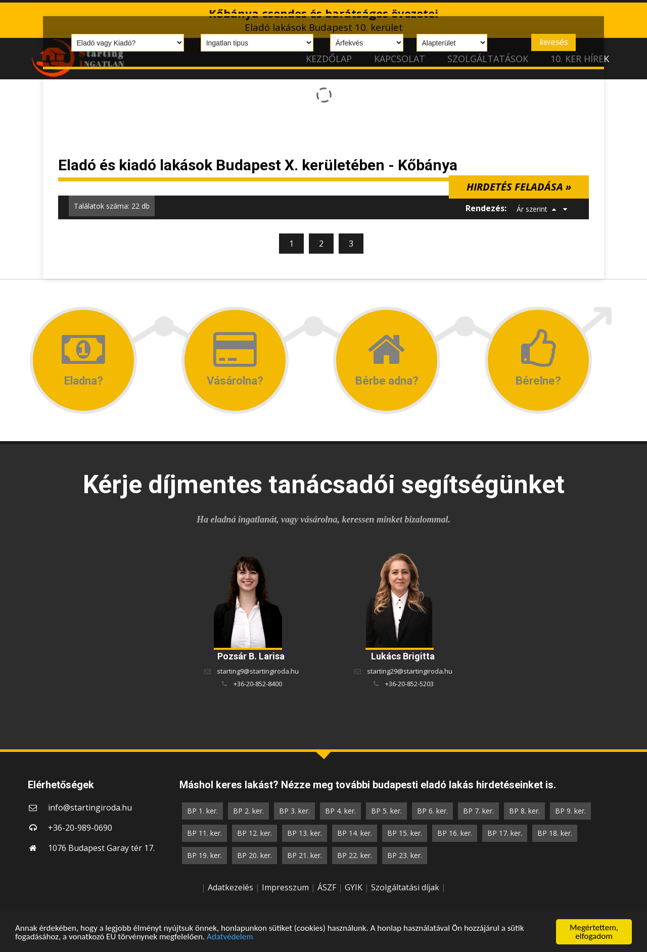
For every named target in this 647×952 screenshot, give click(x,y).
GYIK (353, 887)
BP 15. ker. (404, 833)
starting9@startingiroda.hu (258, 671)
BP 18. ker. (554, 833)
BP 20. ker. (254, 855)
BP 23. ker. (404, 855)
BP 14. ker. (354, 833)
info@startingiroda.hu (90, 807)
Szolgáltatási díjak (405, 887)
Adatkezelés (230, 887)
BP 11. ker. (204, 833)
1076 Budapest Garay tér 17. (101, 847)
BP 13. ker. (304, 833)
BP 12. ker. (254, 833)
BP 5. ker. (386, 811)
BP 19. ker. (204, 855)
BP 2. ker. (248, 811)
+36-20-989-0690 (80, 827)
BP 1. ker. (202, 811)
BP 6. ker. (432, 811)
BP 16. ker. (454, 833)
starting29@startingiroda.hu (409, 671)
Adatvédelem (230, 937)
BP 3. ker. (294, 811)
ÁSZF (326, 887)
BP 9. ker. (570, 811)
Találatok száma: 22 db (112, 206)
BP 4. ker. (340, 811)
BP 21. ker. (304, 855)
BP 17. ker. (504, 833)
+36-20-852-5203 (409, 683)
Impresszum (285, 887)
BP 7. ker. (478, 811)
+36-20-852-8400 (258, 683)
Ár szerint (532, 209)
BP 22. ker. (354, 855)
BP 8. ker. (524, 811)
